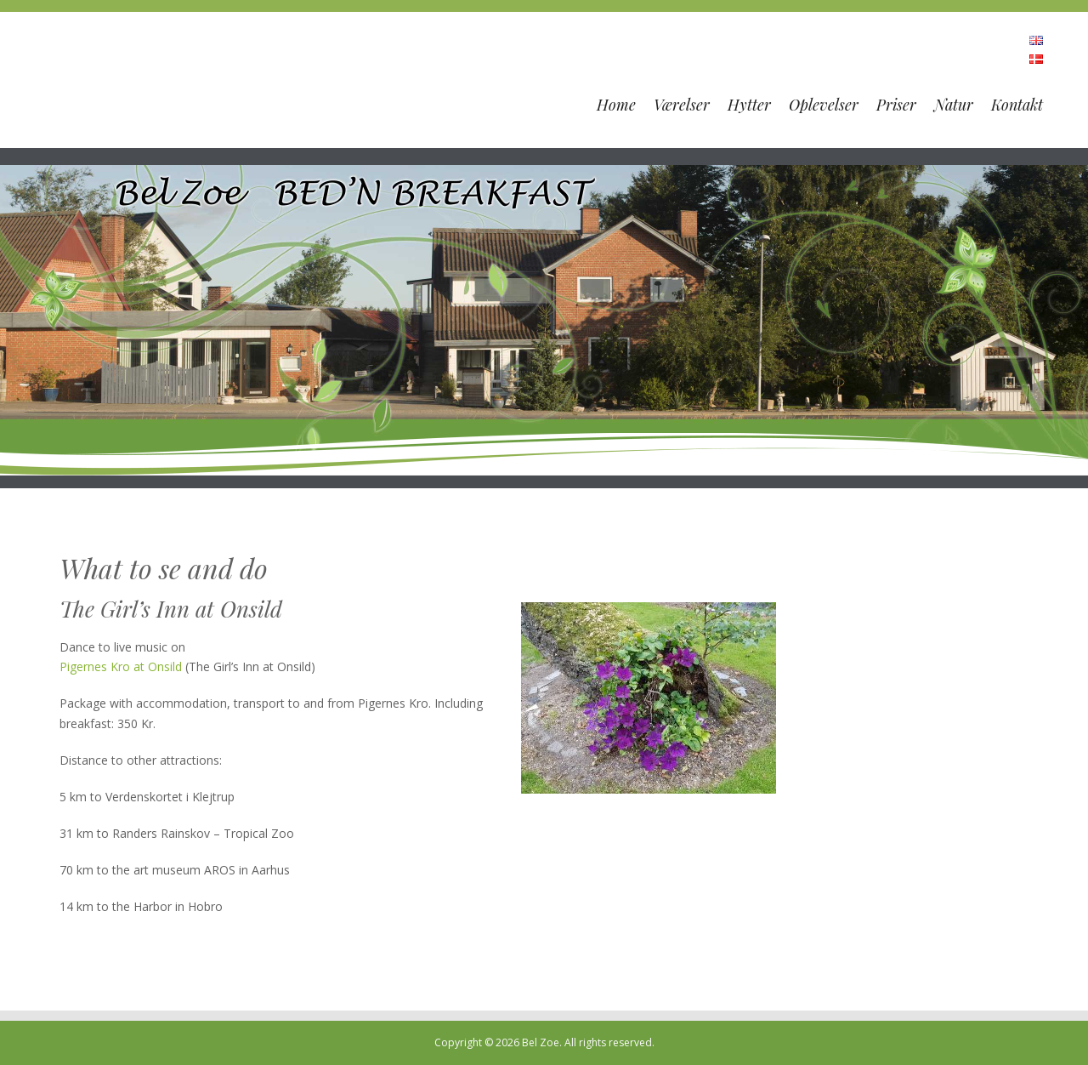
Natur (953, 104)
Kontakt (1017, 104)
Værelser (682, 104)
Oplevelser (823, 104)
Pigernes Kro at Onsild (121, 666)
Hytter (749, 104)
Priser (896, 104)
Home (616, 104)
